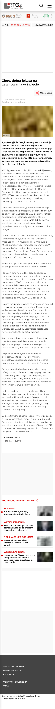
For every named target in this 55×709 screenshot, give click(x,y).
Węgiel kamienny (14, 522)
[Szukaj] (41, 5)
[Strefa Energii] (32, 16)
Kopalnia (9, 508)
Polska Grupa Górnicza (18, 537)
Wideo (6, 686)
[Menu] (50, 5)
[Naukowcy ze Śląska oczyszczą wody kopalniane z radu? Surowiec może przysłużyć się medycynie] (45, 557)
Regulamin (8, 674)
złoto (18, 441)
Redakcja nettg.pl (12, 670)
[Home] (13, 6)
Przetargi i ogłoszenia (15, 682)
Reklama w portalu (13, 666)
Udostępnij (44, 93)
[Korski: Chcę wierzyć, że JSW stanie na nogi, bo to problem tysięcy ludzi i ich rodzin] (45, 526)
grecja (8, 441)
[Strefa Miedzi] (12, 16)
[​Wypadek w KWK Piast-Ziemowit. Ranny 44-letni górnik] (45, 541)
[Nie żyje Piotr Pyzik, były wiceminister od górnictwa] (45, 511)
